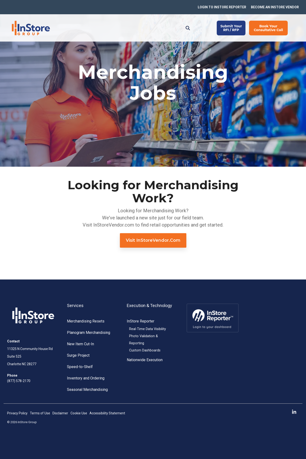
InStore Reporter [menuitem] (140, 321)
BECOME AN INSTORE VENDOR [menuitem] (275, 7)
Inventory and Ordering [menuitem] (85, 378)
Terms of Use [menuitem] (40, 413)
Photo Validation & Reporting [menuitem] (143, 339)
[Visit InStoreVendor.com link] (153, 240)
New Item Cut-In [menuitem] (80, 344)
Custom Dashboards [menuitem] (144, 350)
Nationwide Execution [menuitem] (145, 360)
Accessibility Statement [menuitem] (107, 413)
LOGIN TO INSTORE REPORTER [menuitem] (222, 7)
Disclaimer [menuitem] (60, 413)
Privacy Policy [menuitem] (17, 413)
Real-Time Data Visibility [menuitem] (147, 329)
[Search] (188, 28)
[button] (294, 412)
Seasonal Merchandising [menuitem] (87, 389)
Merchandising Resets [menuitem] (85, 321)
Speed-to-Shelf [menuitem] (80, 366)
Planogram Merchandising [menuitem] (88, 332)
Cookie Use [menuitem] (79, 413)
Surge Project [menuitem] (78, 355)
